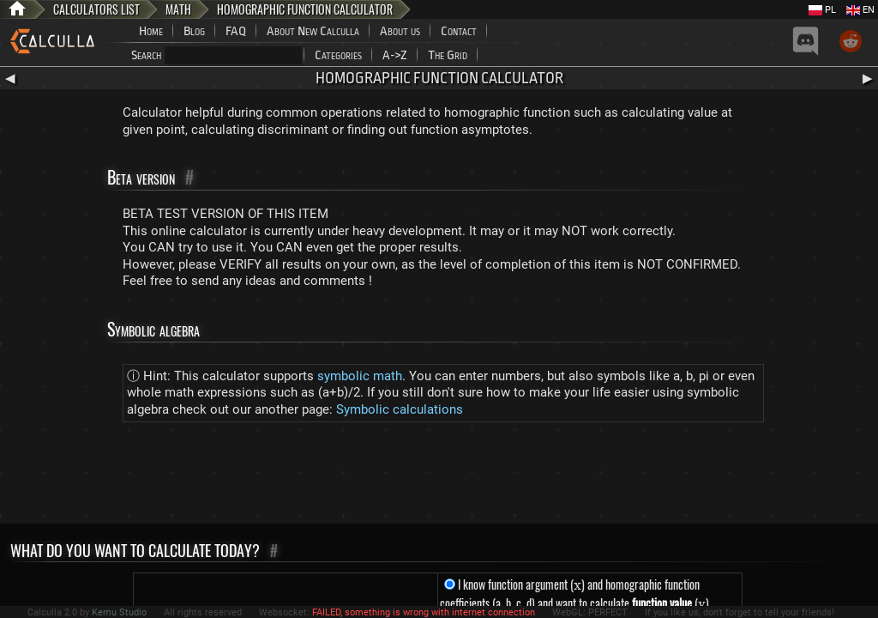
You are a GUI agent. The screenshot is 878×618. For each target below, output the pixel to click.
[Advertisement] (439, 476)
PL (822, 9)
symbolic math (359, 376)
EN (860, 9)
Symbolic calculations (399, 409)
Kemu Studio (119, 612)
